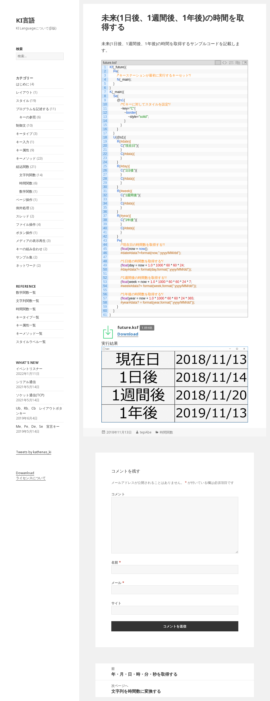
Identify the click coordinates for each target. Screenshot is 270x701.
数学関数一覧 (26, 292)
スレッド (22, 216)
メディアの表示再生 (31, 240)
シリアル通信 (26, 382)
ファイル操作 (26, 224)
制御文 (21, 125)
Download (127, 334)
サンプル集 (24, 257)
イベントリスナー (29, 368)
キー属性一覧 (26, 325)
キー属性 (22, 150)
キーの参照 (27, 117)
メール (118, 582)
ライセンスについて (31, 478)
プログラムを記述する (32, 109)
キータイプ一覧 (27, 317)
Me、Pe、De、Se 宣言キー (38, 426)
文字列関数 (27, 175)
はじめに (22, 84)
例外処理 (22, 208)
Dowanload (25, 473)
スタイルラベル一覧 (31, 341)
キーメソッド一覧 (29, 333)
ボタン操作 (24, 232)
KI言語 (25, 20)
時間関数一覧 (26, 309)
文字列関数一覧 (27, 300)
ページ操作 (24, 199)
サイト (116, 603)
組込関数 (22, 166)
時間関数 (26, 183)
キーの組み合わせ (29, 249)
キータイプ (24, 133)
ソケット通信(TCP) (30, 395)
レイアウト (24, 92)
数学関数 (26, 191)
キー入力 (22, 142)
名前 (116, 562)
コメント (118, 494)
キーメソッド (26, 158)
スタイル (22, 100)
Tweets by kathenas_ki (33, 452)
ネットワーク (26, 265)
